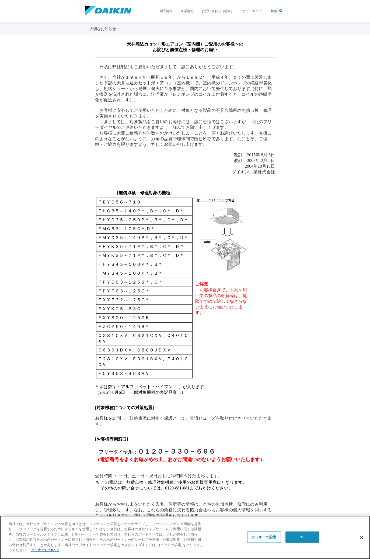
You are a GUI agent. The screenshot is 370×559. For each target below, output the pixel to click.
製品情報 (166, 11)
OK (302, 537)
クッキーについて (45, 550)
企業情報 (187, 11)
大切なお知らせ (102, 29)
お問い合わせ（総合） (218, 11)
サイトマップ (251, 11)
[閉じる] (361, 537)
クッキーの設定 (264, 537)
